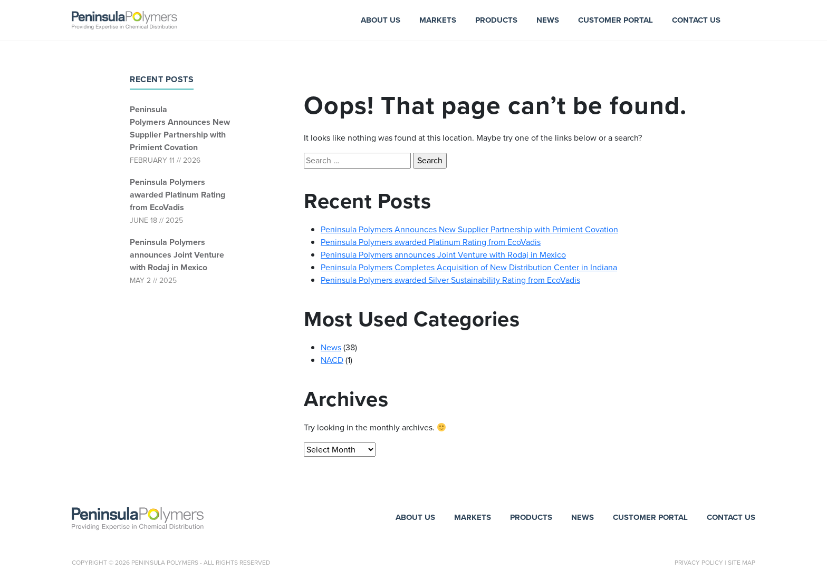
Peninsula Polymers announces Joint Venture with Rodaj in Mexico (177, 254)
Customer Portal (615, 20)
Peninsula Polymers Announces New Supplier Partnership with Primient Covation (180, 128)
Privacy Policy (699, 562)
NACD (332, 360)
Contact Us (696, 20)
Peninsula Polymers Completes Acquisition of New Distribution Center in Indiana (469, 267)
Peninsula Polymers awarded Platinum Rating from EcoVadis (177, 194)
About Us (380, 20)
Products (496, 20)
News (547, 20)
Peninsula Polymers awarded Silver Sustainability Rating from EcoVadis (450, 280)
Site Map (741, 562)
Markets (437, 20)
